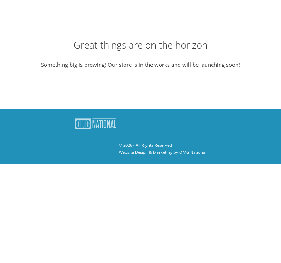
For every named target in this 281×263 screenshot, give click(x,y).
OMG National (192, 152)
